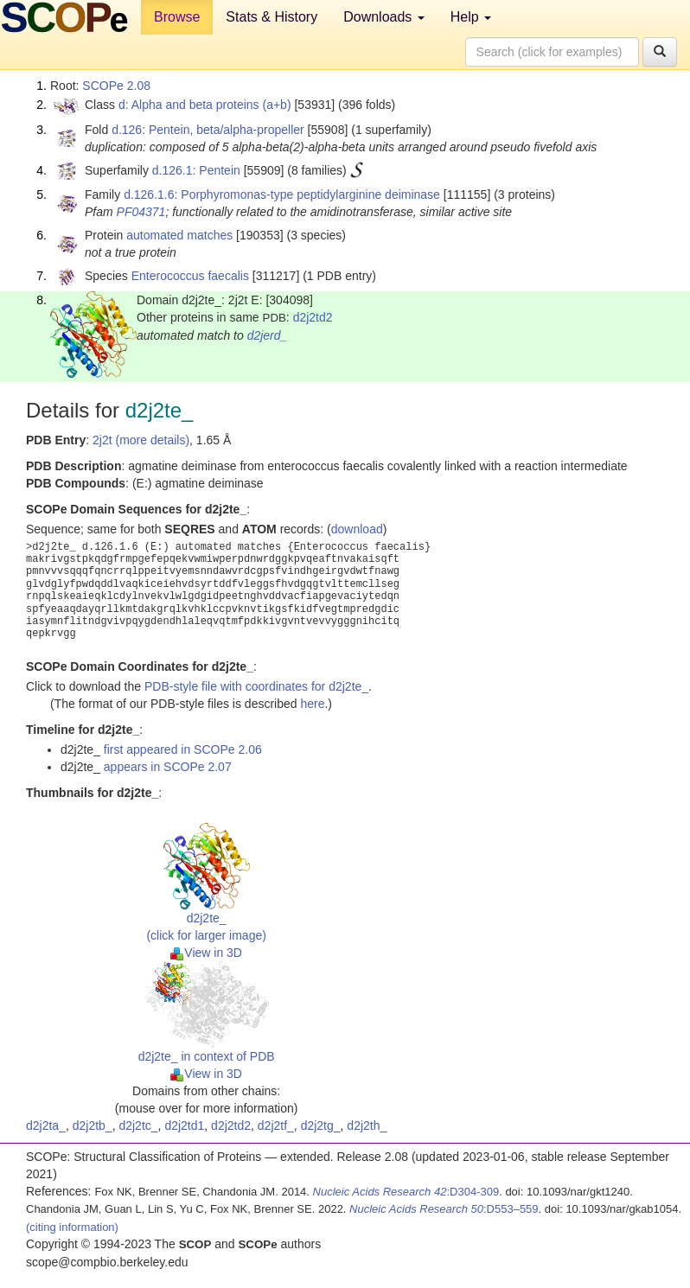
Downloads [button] (384, 17)
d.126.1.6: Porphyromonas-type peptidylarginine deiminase (282, 194)
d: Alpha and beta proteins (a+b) (204, 105)
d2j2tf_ (276, 1125)
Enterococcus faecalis (190, 276)
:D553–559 (444, 1208)
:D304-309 (406, 1191)
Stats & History (271, 17)
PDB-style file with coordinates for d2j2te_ (256, 686)
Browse (177, 17)
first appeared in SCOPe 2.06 (183, 749)
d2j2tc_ (137, 1125)
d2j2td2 (313, 317)
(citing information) (72, 1227)
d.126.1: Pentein (196, 170)
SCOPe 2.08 (116, 85)
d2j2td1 (184, 1125)
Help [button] (470, 17)
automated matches (179, 235)
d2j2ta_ (46, 1125)
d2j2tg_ (321, 1125)
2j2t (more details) (141, 440)
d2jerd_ (267, 335)
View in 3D (206, 953)
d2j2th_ (367, 1125)
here (312, 704)
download (357, 529)
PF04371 (141, 212)
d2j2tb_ (92, 1125)
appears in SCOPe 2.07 (168, 767)
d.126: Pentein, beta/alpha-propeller (208, 130)
